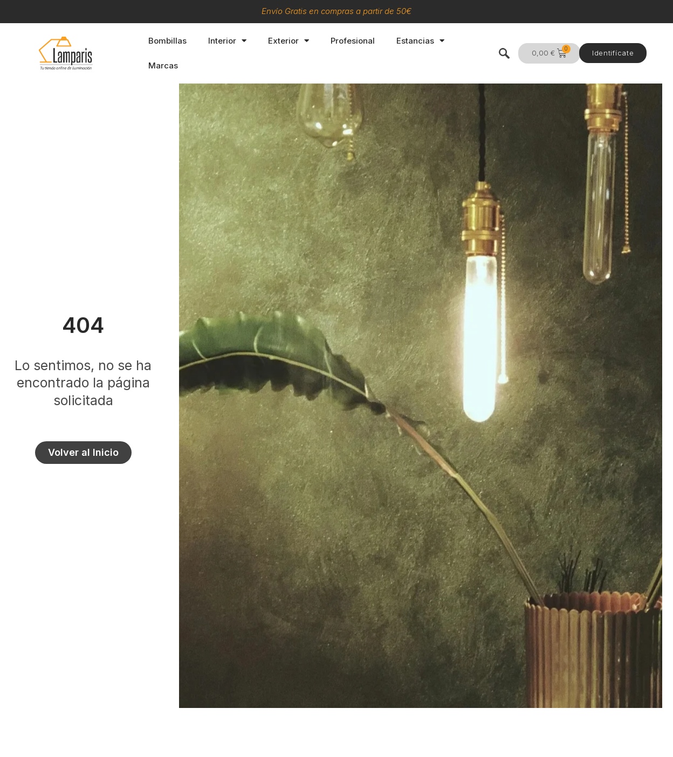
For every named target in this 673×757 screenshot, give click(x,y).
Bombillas (167, 41)
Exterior (288, 40)
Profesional (353, 41)
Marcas (163, 65)
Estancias (420, 40)
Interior (227, 40)
